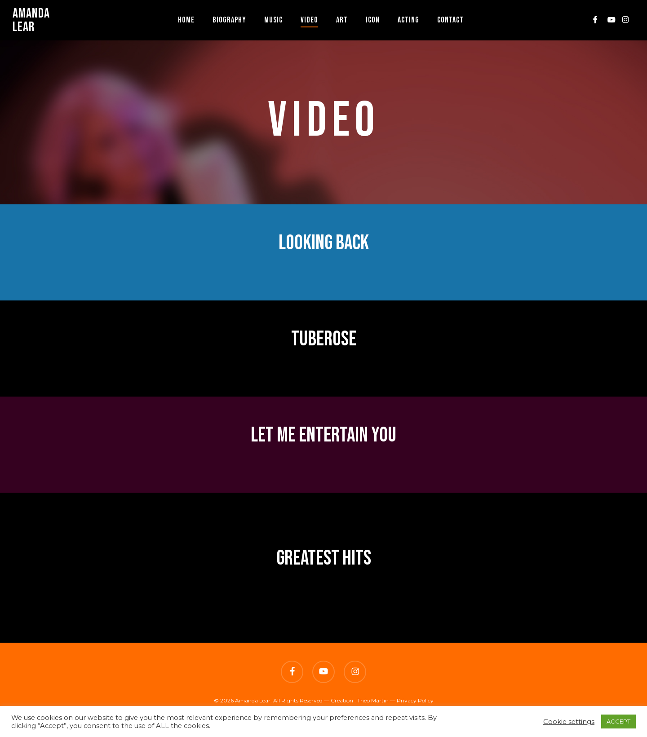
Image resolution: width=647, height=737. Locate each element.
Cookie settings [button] (568, 722)
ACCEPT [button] (618, 721)
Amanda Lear (31, 20)
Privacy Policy (415, 700)
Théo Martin (373, 700)
